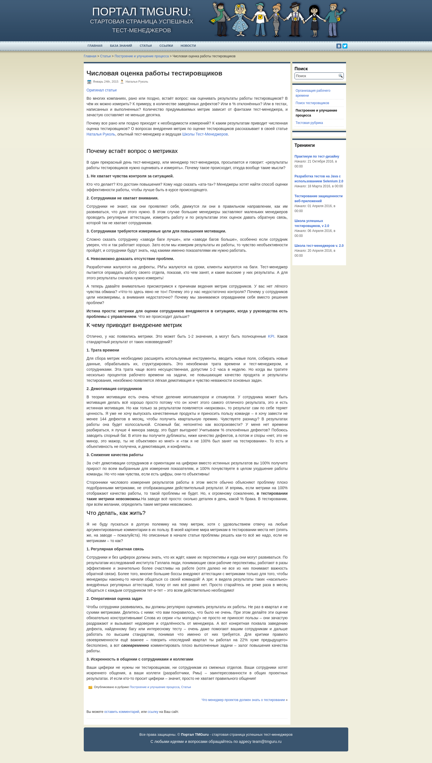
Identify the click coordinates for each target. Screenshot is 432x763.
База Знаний (121, 45)
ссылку (153, 712)
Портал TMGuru (140, 12)
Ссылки (166, 45)
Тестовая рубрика (309, 123)
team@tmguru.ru (266, 741)
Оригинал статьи (102, 90)
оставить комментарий (121, 712)
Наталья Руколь (101, 134)
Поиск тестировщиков (312, 103)
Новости (188, 45)
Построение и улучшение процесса (142, 56)
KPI (271, 336)
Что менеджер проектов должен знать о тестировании (243, 700)
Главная (95, 45)
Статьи (146, 45)
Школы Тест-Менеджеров (205, 134)
